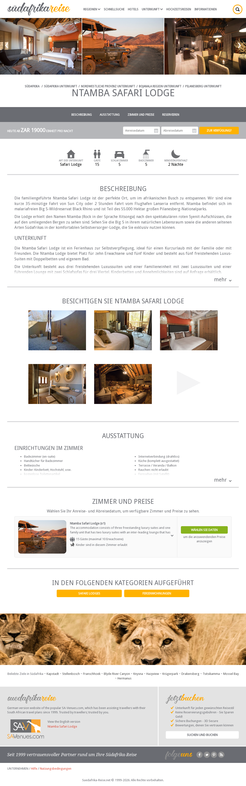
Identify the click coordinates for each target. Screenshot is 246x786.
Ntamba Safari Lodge (62, 726)
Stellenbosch (71, 674)
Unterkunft (152, 9)
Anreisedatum (156, 131)
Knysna (138, 674)
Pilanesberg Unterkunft (203, 86)
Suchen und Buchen (202, 735)
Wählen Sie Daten (204, 530)
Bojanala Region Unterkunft (160, 86)
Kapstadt (53, 674)
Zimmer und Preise (141, 114)
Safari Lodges (89, 593)
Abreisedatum (194, 131)
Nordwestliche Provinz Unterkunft (108, 86)
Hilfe (34, 768)
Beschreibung (81, 114)
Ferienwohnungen (156, 593)
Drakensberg (190, 674)
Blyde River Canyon (117, 674)
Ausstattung (110, 114)
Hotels (133, 9)
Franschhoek (91, 674)
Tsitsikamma (211, 674)
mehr (220, 279)
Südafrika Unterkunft (60, 86)
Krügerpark (170, 674)
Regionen (91, 9)
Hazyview (152, 674)
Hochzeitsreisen (178, 9)
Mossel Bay (231, 674)
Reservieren (170, 114)
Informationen (205, 9)
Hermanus (124, 678)
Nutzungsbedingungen (55, 768)
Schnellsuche (114, 9)
